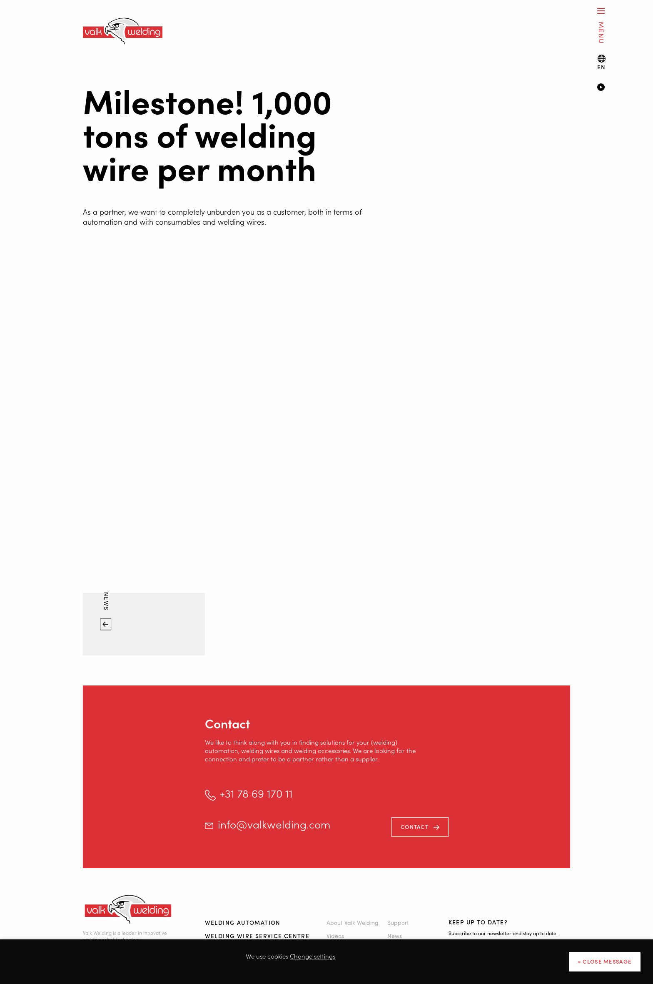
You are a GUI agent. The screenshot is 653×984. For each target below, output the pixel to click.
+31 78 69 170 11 (256, 793)
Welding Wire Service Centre (257, 935)
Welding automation (243, 922)
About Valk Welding (352, 922)
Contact (415, 827)
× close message (605, 961)
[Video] (612, 88)
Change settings (312, 955)
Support (398, 922)
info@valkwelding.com (274, 824)
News (106, 602)
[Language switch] (601, 62)
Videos (335, 935)
